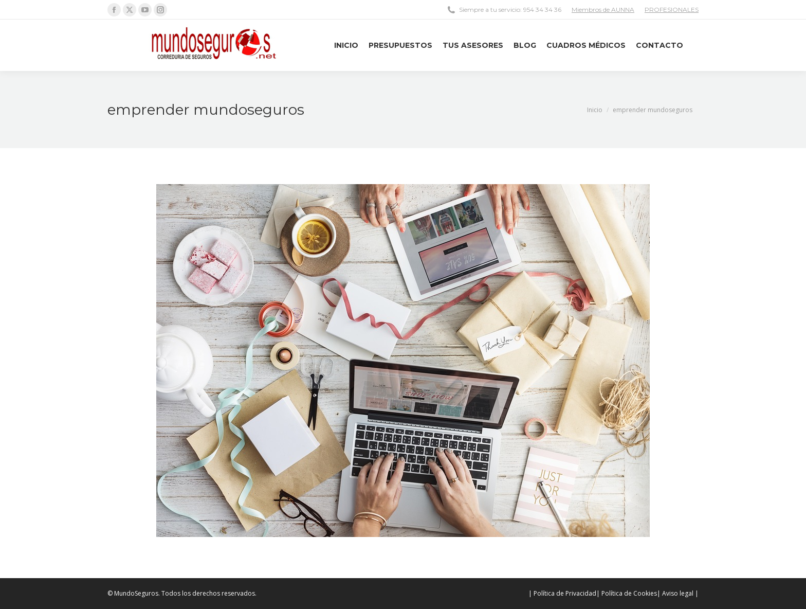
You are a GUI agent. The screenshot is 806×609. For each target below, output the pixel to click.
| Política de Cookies (626, 593)
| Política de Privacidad (562, 593)
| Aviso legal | (678, 593)
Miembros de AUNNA (603, 9)
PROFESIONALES (672, 9)
